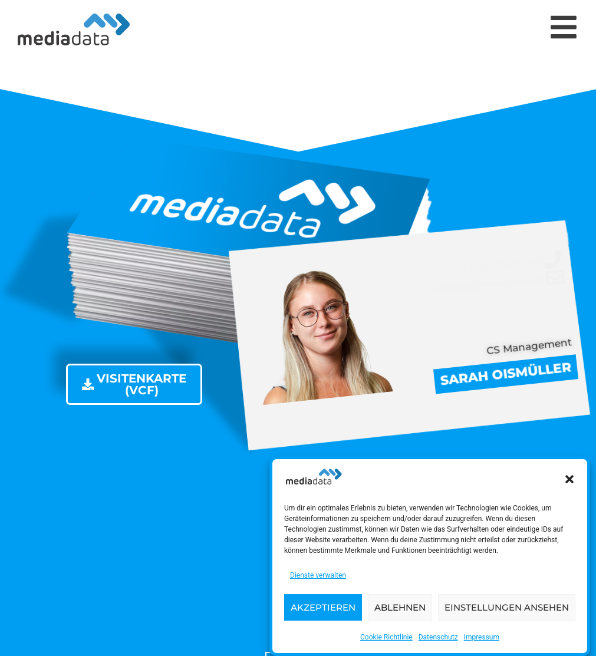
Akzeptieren (323, 610)
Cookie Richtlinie (386, 641)
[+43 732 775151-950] (495, 266)
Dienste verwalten (318, 579)
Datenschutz (438, 641)
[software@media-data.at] (497, 283)
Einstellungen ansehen (506, 610)
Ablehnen (400, 610)
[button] (569, 483)
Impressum (481, 641)
